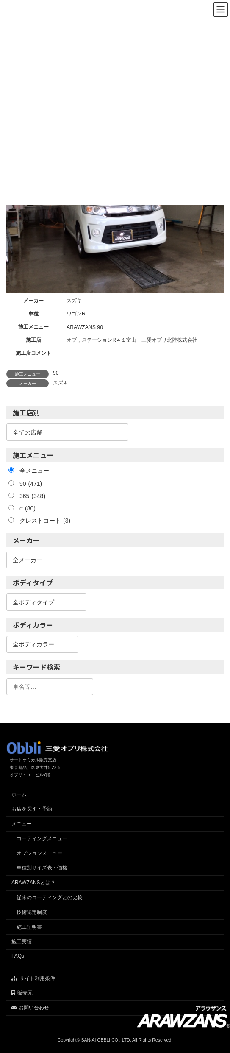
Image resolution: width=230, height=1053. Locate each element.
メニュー (21, 824)
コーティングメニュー (42, 838)
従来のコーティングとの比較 (50, 897)
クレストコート (44, 520)
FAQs (17, 956)
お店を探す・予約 (31, 809)
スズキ (60, 383)
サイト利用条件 (33, 978)
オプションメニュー (39, 853)
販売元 (22, 993)
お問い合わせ (30, 1008)
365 (32, 496)
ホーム (19, 794)
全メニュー (34, 470)
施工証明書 (29, 927)
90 (55, 373)
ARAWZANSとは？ (33, 883)
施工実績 (21, 942)
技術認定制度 (32, 912)
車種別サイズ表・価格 (42, 868)
